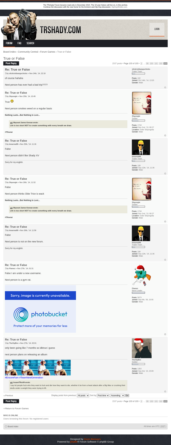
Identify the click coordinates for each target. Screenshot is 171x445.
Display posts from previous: (70, 395)
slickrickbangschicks (18, 73)
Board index (9, 51)
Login (156, 29)
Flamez (12, 268)
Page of (131, 63)
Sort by (99, 395)
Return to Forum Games (17, 408)
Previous (9, 395)
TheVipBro (13, 343)
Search (30, 43)
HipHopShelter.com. (119, 7)
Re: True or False (17, 69)
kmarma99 (13, 144)
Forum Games (47, 51)
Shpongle (13, 96)
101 (156, 63)
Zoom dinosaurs (92, 439)
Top (165, 87)
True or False (14, 58)
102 (160, 63)
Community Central (28, 51)
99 (147, 63)
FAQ (19, 43)
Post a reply (11, 63)
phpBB (73, 441)
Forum (9, 43)
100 (151, 63)
